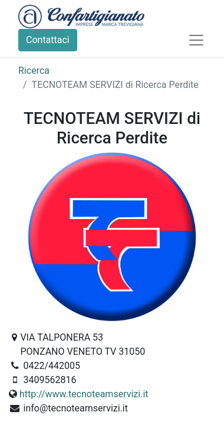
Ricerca (34, 70)
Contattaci (48, 39)
